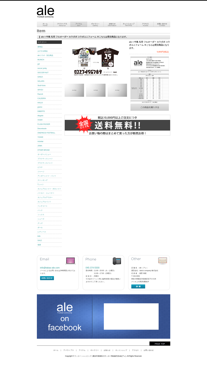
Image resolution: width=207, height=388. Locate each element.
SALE (40, 240)
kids (39, 236)
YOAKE (40, 137)
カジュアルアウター (45, 197)
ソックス (41, 215)
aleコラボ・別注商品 (45, 55)
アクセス (135, 350)
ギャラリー (94, 350)
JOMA (40, 146)
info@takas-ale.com (50, 268)
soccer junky (42, 68)
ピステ (40, 167)
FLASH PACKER (44, 124)
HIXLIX (40, 103)
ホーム (55, 350)
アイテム (82, 350)
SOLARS (41, 81)
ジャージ (41, 172)
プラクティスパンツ (45, 163)
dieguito (40, 116)
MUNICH (41, 60)
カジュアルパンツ (44, 202)
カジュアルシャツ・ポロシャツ (49, 189)
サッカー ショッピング (82, 356)
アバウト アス (68, 350)
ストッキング (43, 180)
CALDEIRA (42, 98)
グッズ (40, 223)
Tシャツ (41, 184)
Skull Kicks (42, 85)
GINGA (40, 77)
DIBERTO (41, 111)
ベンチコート (43, 206)
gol (39, 64)
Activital (40, 141)
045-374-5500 (93, 268)
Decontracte (42, 129)
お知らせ (107, 350)
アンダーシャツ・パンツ (47, 176)
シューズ (41, 219)
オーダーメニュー (44, 154)
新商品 (40, 47)
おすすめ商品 (43, 51)
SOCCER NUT (43, 73)
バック (40, 210)
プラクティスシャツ (45, 159)
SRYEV (40, 90)
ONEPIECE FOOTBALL (46, 133)
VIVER (40, 120)
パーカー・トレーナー (46, 193)
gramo (40, 107)
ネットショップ (121, 350)
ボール (40, 227)
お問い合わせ (149, 350)
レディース (42, 232)
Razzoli (40, 94)
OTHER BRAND (44, 150)
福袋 (39, 245)
